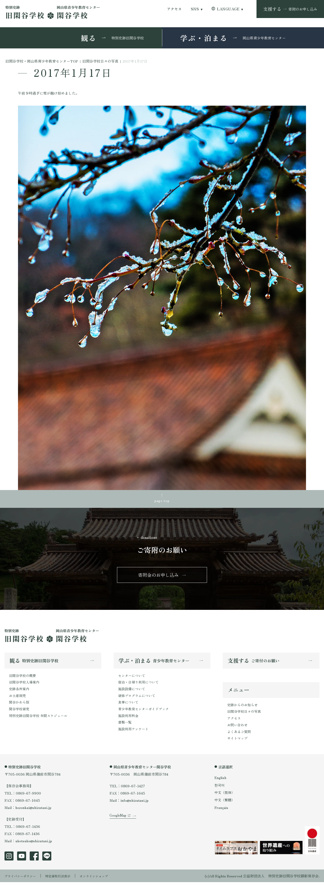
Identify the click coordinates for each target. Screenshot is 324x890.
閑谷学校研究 (20, 715)
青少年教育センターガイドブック (145, 715)
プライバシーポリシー (22, 883)
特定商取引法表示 (64, 883)
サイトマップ (238, 746)
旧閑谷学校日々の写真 (245, 717)
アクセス (174, 8)
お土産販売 (18, 701)
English (220, 785)
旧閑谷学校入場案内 (25, 686)
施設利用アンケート (134, 737)
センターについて (132, 679)
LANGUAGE (228, 8)
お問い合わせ (238, 731)
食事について (129, 708)
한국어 (219, 792)
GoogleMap (119, 828)
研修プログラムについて (138, 701)
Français (221, 815)
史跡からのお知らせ (243, 710)
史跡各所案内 (20, 694)
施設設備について (132, 694)
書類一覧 (125, 730)
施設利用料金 (129, 722)
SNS (195, 8)
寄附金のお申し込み (158, 577)
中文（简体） (225, 800)
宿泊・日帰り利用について (139, 686)
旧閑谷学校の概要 (23, 679)
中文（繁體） (225, 808)
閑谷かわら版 (20, 708)
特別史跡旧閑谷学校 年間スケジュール (40, 722)
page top (162, 501)
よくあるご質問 (239, 738)
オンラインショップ (104, 883)
